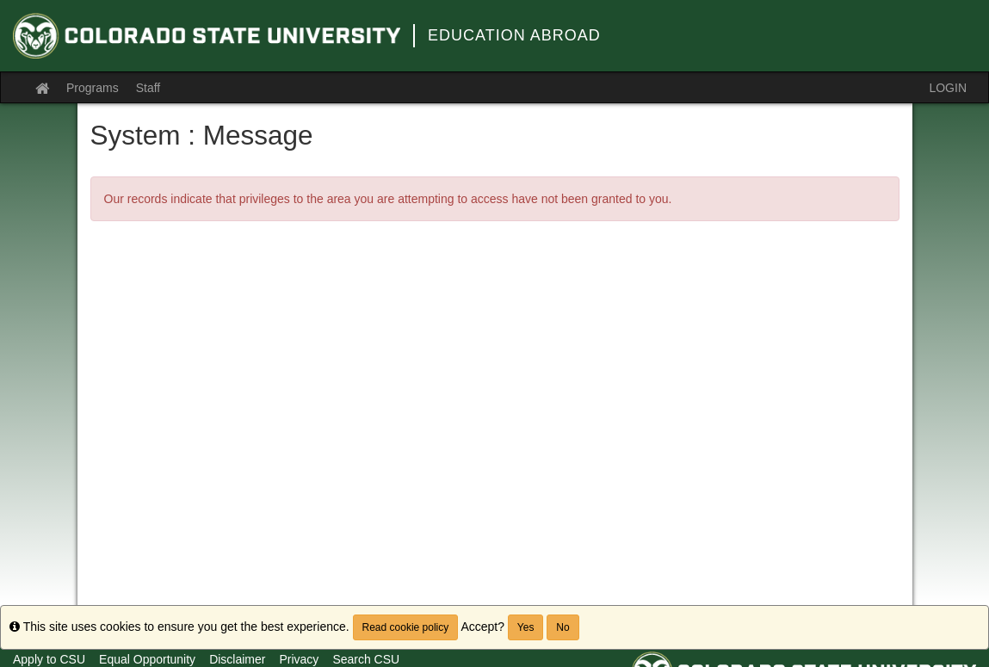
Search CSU (365, 659)
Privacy (298, 659)
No (562, 627)
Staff (148, 88)
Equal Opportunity (147, 659)
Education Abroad (514, 35)
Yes (526, 627)
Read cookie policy (405, 627)
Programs (92, 88)
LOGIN (948, 88)
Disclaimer (237, 659)
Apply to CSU (49, 659)
